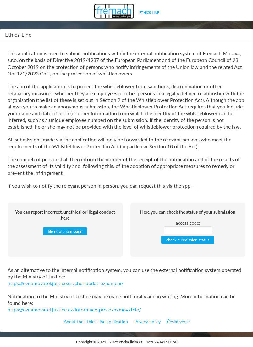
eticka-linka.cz (130, 341)
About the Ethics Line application (96, 321)
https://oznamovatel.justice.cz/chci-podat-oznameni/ (66, 283)
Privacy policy (147, 321)
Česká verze (178, 321)
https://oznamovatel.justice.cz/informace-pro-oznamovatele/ (74, 309)
